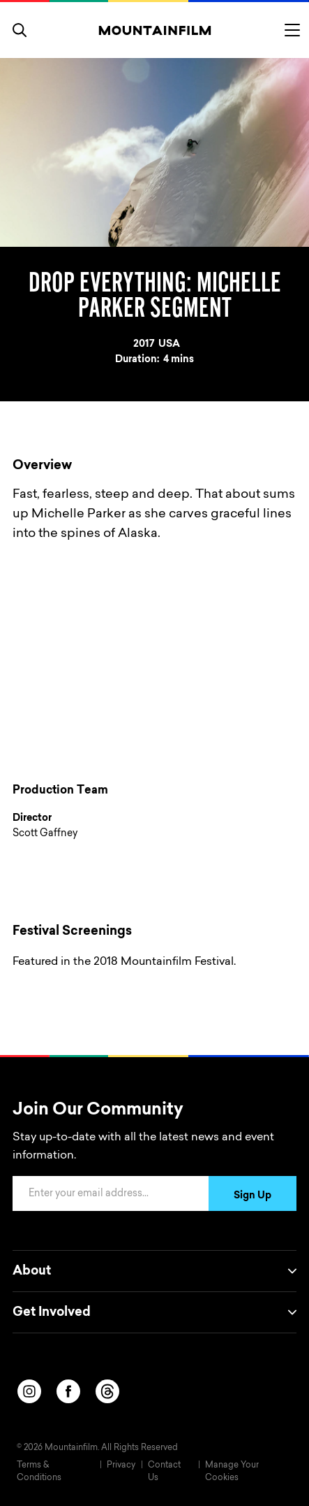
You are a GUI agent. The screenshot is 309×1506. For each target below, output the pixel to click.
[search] (19, 30)
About (154, 1271)
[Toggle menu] (292, 30)
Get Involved (154, 1312)
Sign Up (252, 1196)
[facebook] (68, 1391)
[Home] (154, 30)
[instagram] (29, 1391)
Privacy (121, 1465)
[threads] (107, 1391)
